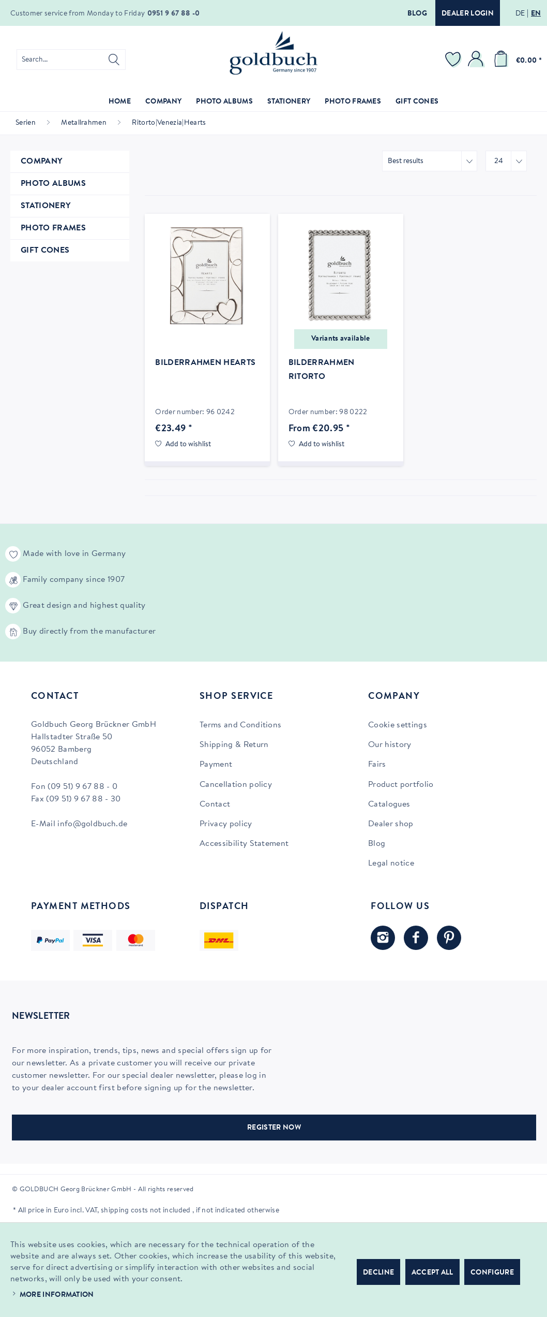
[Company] (163, 102)
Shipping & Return (234, 745)
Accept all (432, 1273)
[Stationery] (288, 102)
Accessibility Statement (244, 844)
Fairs (377, 764)
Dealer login (468, 14)
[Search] (114, 59)
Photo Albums (53, 184)
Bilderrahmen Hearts (205, 363)
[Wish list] (454, 59)
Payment (216, 764)
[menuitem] (71, 59)
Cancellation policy (236, 785)
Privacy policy (226, 824)
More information (57, 1295)
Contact (215, 804)
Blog (417, 14)
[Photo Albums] (224, 102)
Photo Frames (53, 228)
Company (41, 161)
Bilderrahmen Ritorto (321, 370)
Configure (492, 1273)
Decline (378, 1273)
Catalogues (389, 804)
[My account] (477, 59)
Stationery (45, 206)
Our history (390, 745)
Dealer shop (391, 824)
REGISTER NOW (274, 1128)
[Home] (120, 102)
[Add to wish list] (183, 444)
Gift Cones (45, 250)
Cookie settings (397, 725)
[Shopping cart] (516, 59)
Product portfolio (400, 785)
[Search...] (71, 59)
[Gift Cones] (417, 102)
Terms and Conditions (240, 725)
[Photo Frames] (353, 102)
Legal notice (391, 863)
